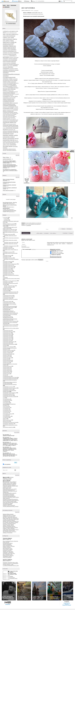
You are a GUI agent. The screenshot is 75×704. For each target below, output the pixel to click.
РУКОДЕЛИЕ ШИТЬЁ (7, 394)
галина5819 (5, 490)
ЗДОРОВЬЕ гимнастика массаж (10, 235)
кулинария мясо (8, 103)
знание (15, 80)
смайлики (34, 249)
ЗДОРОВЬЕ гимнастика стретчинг (10, 243)
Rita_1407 (11, 518)
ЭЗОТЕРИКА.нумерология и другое (10, 425)
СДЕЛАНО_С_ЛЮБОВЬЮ (8, 552)
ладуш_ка (11, 531)
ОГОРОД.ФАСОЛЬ (6, 372)
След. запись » (53, 233)
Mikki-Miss (5, 484)
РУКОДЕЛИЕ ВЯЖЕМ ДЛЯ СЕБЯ (10, 377)
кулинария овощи (11, 104)
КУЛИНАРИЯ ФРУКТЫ (7, 295)
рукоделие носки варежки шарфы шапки (10, 134)
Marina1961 (10, 517)
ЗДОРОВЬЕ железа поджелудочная (10, 253)
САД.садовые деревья (7, 413)
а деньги (5, 31)
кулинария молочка (8, 101)
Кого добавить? (13, 481)
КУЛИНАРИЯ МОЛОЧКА (8, 331)
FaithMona (5, 516)
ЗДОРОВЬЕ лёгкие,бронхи (8, 266)
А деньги (5, 218)
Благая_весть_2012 (7, 487)
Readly (7, 518)
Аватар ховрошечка (10, 15)
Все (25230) (16, 432)
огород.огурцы (6, 118)
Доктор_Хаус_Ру (11, 490)
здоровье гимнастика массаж (9, 47)
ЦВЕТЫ (4, 418)
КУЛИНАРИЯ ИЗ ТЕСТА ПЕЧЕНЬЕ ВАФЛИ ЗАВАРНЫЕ (10, 319)
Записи (4, 5)
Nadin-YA (14, 484)
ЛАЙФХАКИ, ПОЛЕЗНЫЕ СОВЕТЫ (10, 221)
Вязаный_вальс (10, 541)
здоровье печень (13, 68)
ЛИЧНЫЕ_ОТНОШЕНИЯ (8, 499)
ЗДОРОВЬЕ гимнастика (8, 234)
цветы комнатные (13, 143)
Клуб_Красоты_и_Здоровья (8, 495)
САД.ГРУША (5, 406)
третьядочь (10, 532)
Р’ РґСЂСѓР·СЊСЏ (12, 23)
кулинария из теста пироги (9, 94)
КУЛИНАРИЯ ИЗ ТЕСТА (8, 302)
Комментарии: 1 (11, 209)
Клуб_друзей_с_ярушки (8, 549)
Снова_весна (5, 529)
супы (6, 143)
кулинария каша (10, 99)
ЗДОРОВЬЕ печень (7, 272)
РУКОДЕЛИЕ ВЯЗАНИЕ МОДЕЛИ (10, 384)
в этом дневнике (7, 464)
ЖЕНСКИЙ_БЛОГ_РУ (37, 12)
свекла (4, 142)
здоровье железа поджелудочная (11, 53)
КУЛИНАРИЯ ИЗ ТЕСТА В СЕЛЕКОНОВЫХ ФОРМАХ (8, 311)
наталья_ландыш (9, 501)
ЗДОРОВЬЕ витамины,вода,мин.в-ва (10, 232)
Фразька (13, 529)
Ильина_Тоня (5, 492)
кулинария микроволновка (9, 100)
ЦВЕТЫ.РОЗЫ (6, 421)
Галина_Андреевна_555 (14, 521)
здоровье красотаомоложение (10, 60)
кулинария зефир (11, 84)
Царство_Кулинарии (7, 544)
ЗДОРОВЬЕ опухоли (7, 270)
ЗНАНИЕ (4, 284)
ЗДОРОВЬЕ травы (6, 282)
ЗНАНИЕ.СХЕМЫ (6, 289)
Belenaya (5, 482)
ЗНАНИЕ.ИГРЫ (6, 288)
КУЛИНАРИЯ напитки (7, 334)
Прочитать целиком (27, 14)
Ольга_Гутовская (6, 527)
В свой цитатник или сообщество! (37, 14)
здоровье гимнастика (9, 46)
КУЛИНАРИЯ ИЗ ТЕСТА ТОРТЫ (9, 324)
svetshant (9, 485)
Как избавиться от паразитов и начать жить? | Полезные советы (10, 170)
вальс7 (17, 529)
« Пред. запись (39, 233)
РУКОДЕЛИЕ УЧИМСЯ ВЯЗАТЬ (9, 392)
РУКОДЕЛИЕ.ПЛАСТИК (7, 395)
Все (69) (17, 155)
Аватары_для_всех (7, 551)
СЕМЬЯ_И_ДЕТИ (6, 505)
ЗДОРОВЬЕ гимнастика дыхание (10, 240)
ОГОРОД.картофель (7, 357)
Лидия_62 (8, 498)
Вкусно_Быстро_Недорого (8, 555)
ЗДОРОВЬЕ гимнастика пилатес (10, 242)
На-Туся (4, 501)
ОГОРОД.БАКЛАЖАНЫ (7, 354)
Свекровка (12, 528)
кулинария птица (13, 107)
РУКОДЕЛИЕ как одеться (8, 386)
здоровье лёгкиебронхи (7, 63)
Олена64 (13, 526)
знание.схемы (6, 81)
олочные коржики (12, 119)
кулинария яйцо (10, 111)
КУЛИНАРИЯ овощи (7, 335)
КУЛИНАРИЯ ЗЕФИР (7, 301)
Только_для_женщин (7, 557)
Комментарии (13, 5)
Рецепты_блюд (16, 565)
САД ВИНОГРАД (6, 400)
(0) (10, 157)
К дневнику (46, 233)
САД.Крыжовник (6, 407)
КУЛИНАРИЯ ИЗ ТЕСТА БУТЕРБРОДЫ (8, 309)
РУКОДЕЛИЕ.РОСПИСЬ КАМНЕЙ (10, 396)
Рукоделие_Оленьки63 (7, 562)
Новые (71, 233)
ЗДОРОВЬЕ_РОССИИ (12, 491)
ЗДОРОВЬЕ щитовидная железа (9, 283)
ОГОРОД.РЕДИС (6, 367)
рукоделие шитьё (12, 138)
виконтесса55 (5, 530)
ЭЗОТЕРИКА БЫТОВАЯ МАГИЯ (9, 422)
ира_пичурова (6, 531)
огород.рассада (13, 118)
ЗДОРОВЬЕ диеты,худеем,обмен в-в (10, 249)
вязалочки (16, 541)
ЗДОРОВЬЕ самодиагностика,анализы (11, 275)
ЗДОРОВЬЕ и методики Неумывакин (11, 259)
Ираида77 (13, 522)
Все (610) (17, 475)
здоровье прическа (8, 70)
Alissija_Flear (5, 515)
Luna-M (13, 516)
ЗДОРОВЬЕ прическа (7, 273)
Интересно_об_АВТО (7, 550)
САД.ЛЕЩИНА (6, 408)
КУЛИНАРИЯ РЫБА (7, 338)
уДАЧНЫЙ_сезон (6, 553)
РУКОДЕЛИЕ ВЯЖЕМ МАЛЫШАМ (10, 379)
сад (15, 140)
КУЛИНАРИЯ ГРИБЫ (7, 298)
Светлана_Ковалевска (7, 504)
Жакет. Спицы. (6, 157)
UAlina (9, 519)
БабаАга (13, 520)
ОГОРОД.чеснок (6, 373)
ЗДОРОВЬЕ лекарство (7, 265)
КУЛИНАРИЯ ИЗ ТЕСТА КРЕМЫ (9, 313)
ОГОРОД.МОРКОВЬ (7, 360)
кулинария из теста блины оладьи (10, 86)
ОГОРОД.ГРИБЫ (6, 355)
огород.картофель (11, 117)
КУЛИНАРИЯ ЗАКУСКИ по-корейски (10, 299)
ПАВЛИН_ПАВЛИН (14, 527)
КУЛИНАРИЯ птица (7, 336)
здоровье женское (6, 55)
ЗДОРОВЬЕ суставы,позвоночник (10, 280)
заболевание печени (6, 43)
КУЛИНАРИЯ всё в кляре (8, 296)
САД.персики (5, 412)
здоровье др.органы (8, 52)
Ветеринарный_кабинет (8, 543)
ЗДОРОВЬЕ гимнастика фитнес (10, 245)
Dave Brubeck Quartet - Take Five (10, 202)
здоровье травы (8, 79)
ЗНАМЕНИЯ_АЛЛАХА (7, 556)
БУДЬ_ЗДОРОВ (6, 542)
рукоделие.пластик (8, 140)
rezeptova (5, 520)
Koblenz (14, 482)
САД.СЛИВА (5, 415)
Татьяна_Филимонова (7, 506)
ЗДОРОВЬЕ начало (7, 269)
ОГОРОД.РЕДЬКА (6, 368)
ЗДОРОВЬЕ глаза (6, 247)
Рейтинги (27, 1)
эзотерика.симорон (11, 150)
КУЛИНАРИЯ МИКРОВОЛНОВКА (9, 292)
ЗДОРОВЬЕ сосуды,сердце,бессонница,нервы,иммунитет (12, 278)
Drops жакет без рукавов (8, 190)
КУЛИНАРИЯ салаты (7, 339)
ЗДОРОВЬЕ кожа (6, 262)
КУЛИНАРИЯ (5, 290)
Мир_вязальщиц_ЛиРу (7, 548)
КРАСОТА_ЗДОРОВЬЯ (7, 497)
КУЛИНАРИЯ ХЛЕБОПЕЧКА (8, 341)
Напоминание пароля (25, 247)
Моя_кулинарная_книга (7, 554)
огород (14, 114)
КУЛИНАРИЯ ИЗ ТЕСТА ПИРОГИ (10, 321)
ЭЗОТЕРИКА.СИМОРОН (8, 427)
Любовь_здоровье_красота (8, 525)
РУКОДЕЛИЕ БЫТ (6, 376)
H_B (12, 563)
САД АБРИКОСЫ (6, 399)
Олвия (15, 501)
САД (4, 397)
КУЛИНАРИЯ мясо (7, 333)
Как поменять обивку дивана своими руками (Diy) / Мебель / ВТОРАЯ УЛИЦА (9, 161)
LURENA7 (14, 483)
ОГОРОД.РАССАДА (7, 366)
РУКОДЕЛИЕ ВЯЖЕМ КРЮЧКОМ (9, 378)
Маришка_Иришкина (7, 526)
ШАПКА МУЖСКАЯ (7, 159)
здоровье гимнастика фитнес (9, 48)
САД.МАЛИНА (6, 410)
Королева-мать (12, 496)
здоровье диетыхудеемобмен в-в (9, 50)
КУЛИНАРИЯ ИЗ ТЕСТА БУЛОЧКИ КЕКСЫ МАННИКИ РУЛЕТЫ (10, 307)
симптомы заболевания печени (10, 142)
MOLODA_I (9, 484)
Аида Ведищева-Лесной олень (9, 210)
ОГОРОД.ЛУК (5, 359)
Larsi (11, 516)
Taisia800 (13, 485)
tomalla (7, 486)
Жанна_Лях (5, 491)
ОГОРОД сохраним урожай (8, 350)
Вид (61, 1)
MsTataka (11, 477)
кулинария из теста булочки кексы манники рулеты (10, 89)
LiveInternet (6, 1)
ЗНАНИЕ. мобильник (8, 287)
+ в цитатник (35, 10)
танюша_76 (5, 532)
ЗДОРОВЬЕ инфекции (7, 261)
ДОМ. (4, 222)
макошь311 (15, 499)
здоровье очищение (8, 67)
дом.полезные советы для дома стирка (10, 39)
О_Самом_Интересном (7, 565)
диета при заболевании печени (11, 32)
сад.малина (9, 141)
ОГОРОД (4, 345)
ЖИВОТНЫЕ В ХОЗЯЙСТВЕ (9, 229)
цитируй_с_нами (9, 564)
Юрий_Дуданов (15, 506)
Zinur (10, 486)
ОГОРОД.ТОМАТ (6, 371)
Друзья (8, 5)
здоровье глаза (7, 49)
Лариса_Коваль (15, 497)
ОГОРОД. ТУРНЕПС (7, 352)
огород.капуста (5, 117)
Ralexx (4, 518)
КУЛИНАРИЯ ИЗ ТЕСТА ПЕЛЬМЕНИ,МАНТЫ (8, 317)
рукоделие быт (14, 121)
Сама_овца (12, 553)
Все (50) (17, 177)
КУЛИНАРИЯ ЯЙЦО (7, 343)
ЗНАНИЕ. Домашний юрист (9, 285)
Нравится (63, 228)
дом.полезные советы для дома (9, 36)
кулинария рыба (8, 108)
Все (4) (17, 196)
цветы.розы (6, 144)
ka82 (12, 519)
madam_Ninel (16, 519)
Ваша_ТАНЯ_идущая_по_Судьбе (10, 489)
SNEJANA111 (15, 518)
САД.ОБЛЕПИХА (6, 411)
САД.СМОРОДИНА (7, 416)
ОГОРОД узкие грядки (7, 351)
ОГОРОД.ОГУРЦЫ (7, 361)
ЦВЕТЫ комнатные (7, 420)
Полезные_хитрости (7, 563)
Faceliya (14, 515)
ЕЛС (4, 522)
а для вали (11, 31)
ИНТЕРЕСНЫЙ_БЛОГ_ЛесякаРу (9, 493)
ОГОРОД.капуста (6, 356)
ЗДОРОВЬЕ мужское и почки (9, 230)
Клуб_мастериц (6, 496)
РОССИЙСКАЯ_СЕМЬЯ (8, 503)
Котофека (10, 523)
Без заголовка (6, 434)
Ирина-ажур (11, 494)
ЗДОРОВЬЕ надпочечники (8, 267)
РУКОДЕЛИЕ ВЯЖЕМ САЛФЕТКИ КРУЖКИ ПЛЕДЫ (10, 383)
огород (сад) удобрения (12, 116)
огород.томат (6, 119)
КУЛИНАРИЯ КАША (7, 330)
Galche (11, 482)
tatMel (17, 485)
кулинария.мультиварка (8, 112)
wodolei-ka (9, 520)
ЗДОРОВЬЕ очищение (7, 271)
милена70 (17, 500)
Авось (34, 1)
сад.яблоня (16, 141)
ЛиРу (12, 551)
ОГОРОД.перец (6, 362)
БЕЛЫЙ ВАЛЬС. (6, 208)
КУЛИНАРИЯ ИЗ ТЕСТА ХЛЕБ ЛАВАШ (11, 328)
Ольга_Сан (5, 502)
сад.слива (12, 141)
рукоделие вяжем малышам (10, 125)
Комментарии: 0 (12, 203)
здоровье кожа (7, 60)
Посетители (12, 577)
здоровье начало (9, 65)
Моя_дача (5, 541)
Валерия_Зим (6, 521)
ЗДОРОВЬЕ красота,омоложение (9, 264)
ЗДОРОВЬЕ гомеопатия (8, 248)
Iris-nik (8, 516)
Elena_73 (10, 515)
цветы (8, 143)
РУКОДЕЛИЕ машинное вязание (9, 388)
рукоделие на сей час (12, 132)
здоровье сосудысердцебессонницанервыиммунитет (16, 73)
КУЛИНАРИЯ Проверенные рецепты (10, 293)
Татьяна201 (12, 505)
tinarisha (4, 486)
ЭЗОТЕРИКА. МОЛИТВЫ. (8, 423)
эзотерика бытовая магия (9, 145)
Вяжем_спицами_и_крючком (9, 546)
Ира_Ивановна (6, 494)
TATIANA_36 (5, 519)
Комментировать (26, 233)
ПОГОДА (4, 375)
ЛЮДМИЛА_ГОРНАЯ (7, 478)
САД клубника (6, 402)
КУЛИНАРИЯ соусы (7, 340)
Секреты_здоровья (7, 547)
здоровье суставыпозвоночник (9, 76)
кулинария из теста (6, 85)
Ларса (4, 498)
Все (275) (17, 512)
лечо (10, 113)
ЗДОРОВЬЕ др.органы (7, 251)
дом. (4, 34)
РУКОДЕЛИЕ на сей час (8, 389)
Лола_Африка (11, 524)
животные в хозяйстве (9, 42)
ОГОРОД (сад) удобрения (8, 346)
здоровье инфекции (12, 58)
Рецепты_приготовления (13, 502)
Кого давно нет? (6, 481)
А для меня (5, 217)
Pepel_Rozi (5, 485)
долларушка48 (12, 530)
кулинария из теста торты (10, 96)
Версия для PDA (67, 603)
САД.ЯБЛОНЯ (6, 417)
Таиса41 (10, 529)
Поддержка (59, 1)
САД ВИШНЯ (5, 401)
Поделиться (69, 228)
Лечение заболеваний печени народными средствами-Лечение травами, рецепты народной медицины (10, 166)
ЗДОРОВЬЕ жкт (6, 256)
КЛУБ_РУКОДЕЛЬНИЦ (7, 545)
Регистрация (15, 1)
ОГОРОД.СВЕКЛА (6, 370)
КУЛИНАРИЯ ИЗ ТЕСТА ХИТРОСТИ (10, 326)
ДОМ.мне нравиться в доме (8, 223)
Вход (21, 1)
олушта (14, 531)
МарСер (4, 500)
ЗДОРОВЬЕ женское (7, 255)
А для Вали (6, 220)
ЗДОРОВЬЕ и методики (7, 258)
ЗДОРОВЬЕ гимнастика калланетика (11, 237)
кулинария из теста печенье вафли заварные (10, 92)
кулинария (13, 81)
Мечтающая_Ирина (10, 500)
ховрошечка (3, 7)
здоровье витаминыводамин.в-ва (8, 44)
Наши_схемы (15, 562)
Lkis (11, 483)
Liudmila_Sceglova (6, 483)
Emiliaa (8, 482)
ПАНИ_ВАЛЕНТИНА (7, 479)
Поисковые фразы (13, 578)
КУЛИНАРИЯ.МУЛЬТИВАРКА (9, 344)
